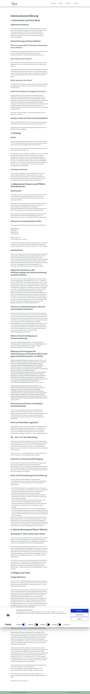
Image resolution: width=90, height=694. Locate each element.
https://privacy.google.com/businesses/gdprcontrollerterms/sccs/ (27, 670)
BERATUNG (67, 3)
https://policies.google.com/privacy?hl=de (27, 619)
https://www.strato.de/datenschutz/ (19, 150)
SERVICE (59, 3)
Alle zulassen (79, 677)
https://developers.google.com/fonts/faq (21, 617)
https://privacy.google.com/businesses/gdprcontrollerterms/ (25, 668)
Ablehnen (79, 685)
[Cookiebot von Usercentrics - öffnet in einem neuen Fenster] (8, 691)
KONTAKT (75, 3)
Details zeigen (66, 691)
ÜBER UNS (51, 3)
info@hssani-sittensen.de (20, 239)
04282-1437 (18, 237)
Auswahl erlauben (80, 681)
